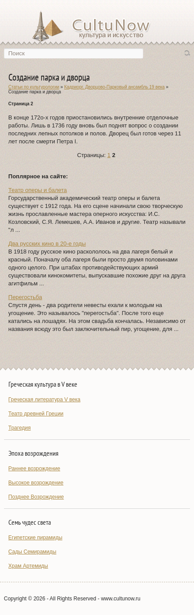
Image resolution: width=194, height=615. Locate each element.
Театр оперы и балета (37, 190)
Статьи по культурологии (33, 87)
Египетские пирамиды (35, 537)
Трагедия (19, 428)
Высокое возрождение (36, 483)
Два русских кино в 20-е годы (47, 243)
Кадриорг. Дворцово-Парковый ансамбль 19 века (114, 87)
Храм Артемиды (28, 566)
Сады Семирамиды (32, 552)
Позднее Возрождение (36, 497)
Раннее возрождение (34, 468)
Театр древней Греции (36, 414)
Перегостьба (25, 297)
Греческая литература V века (44, 399)
